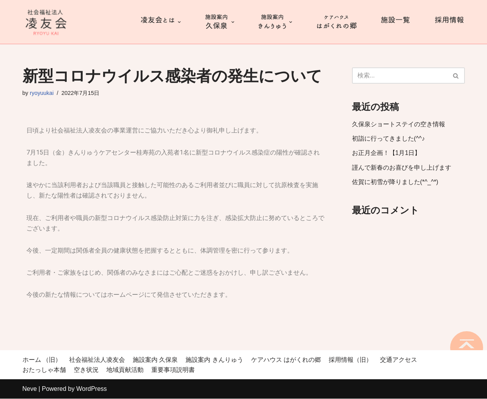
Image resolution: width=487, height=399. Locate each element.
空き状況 (86, 370)
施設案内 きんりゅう (214, 360)
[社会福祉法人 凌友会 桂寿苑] (46, 22)
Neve (30, 389)
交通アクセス (398, 360)
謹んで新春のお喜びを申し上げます (401, 167)
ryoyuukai (42, 93)
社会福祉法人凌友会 (97, 360)
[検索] (399, 75)
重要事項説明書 (173, 370)
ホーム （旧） (42, 360)
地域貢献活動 (125, 370)
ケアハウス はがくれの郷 (286, 360)
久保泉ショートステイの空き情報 (398, 124)
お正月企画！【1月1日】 (386, 153)
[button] (456, 76)
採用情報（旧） (350, 360)
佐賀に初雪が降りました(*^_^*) (395, 182)
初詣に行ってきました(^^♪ (388, 138)
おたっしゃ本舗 (44, 370)
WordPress (91, 389)
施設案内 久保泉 (155, 360)
